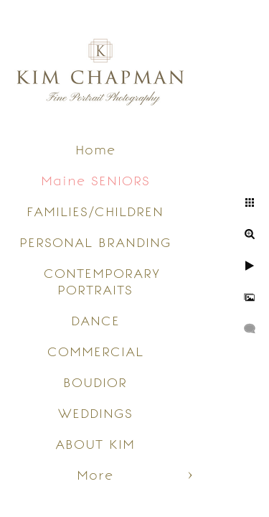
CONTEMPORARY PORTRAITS (102, 281)
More (95, 475)
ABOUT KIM (95, 444)
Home (95, 149)
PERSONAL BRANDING (95, 242)
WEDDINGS (95, 413)
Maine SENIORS (95, 180)
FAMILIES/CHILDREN (95, 211)
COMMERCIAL (95, 351)
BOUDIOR (95, 382)
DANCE (95, 320)
